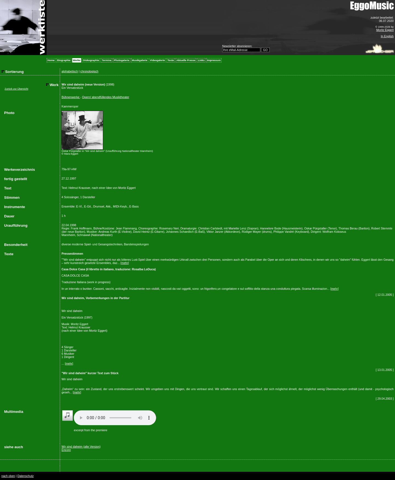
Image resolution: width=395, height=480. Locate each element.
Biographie (63, 60)
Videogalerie (157, 60)
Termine (106, 60)
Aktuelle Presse (185, 60)
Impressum (214, 60)
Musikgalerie (140, 60)
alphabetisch (69, 71)
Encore (66, 449)
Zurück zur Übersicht (16, 88)
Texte (170, 60)
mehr (124, 263)
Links (201, 60)
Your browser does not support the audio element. (115, 417)
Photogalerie (121, 60)
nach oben (8, 476)
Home (51, 60)
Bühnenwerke (70, 97)
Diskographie (91, 60)
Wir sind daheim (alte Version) (80, 446)
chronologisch (89, 71)
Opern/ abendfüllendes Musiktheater (105, 97)
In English (387, 36)
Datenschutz (25, 476)
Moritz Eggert (385, 30)
